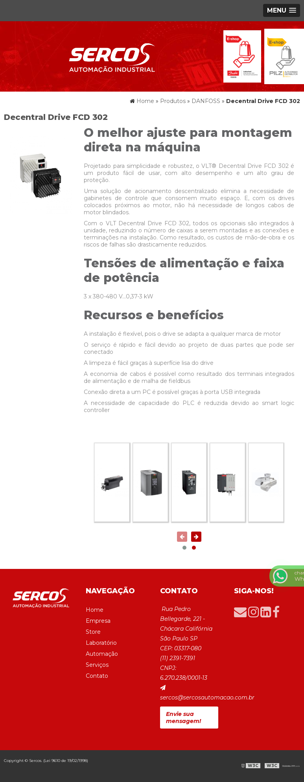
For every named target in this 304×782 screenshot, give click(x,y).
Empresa (98, 620)
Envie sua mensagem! (183, 717)
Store (93, 631)
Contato (97, 675)
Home (94, 609)
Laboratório (101, 642)
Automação (102, 653)
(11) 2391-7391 (177, 658)
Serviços (97, 664)
